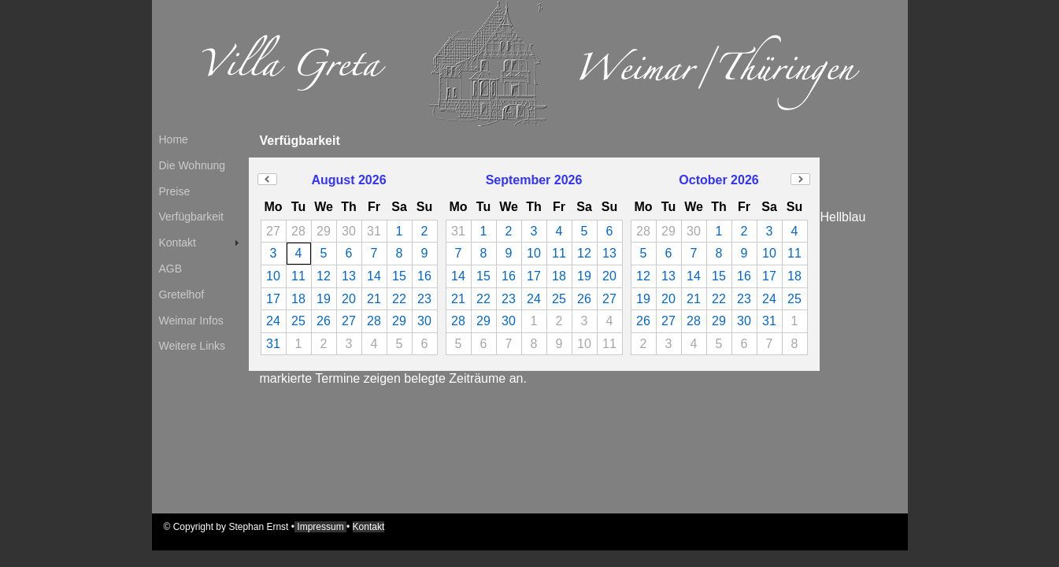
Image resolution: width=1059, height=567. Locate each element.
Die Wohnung (192, 165)
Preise (175, 191)
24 (273, 321)
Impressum (320, 526)
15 (399, 276)
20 (349, 299)
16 (424, 276)
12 (324, 276)
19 (324, 299)
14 (374, 276)
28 (374, 321)
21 (374, 299)
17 (273, 299)
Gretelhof (182, 294)
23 (424, 299)
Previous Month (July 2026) (267, 179)
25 (298, 321)
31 (273, 343)
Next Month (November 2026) (800, 179)
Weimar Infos (191, 320)
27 (349, 321)
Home (173, 139)
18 (298, 299)
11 (298, 276)
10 (273, 276)
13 (349, 276)
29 (399, 321)
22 (399, 299)
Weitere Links (192, 345)
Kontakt (177, 242)
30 (424, 321)
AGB (171, 268)
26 (324, 321)
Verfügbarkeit (191, 216)
